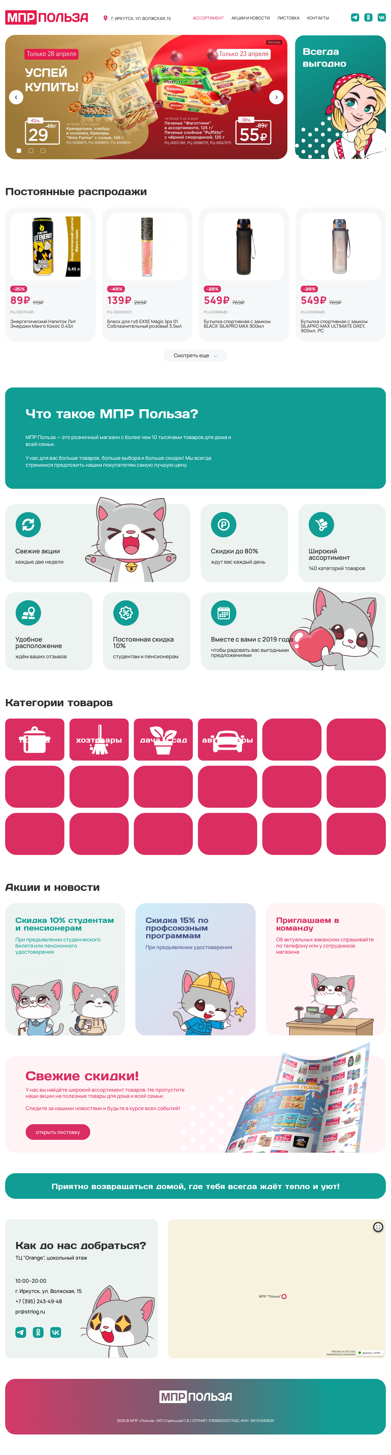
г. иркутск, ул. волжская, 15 (141, 18)
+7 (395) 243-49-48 (38, 1301)
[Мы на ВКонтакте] (382, 17)
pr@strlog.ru (30, 1311)
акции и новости (251, 18)
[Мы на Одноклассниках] (368, 17)
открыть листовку (58, 1132)
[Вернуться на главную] (46, 17)
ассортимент (208, 18)
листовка (288, 18)
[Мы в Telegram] (355, 17)
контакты (318, 18)
